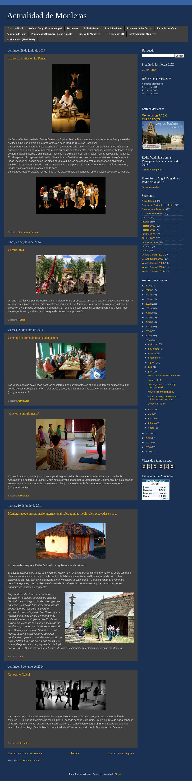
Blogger (119, 774)
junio (151, 371)
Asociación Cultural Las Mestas (158, 205)
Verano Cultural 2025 (153, 271)
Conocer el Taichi (19, 674)
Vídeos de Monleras (89, 33)
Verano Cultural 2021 (153, 254)
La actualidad (15, 28)
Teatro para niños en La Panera (27, 58)
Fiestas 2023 (148, 230)
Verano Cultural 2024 (153, 267)
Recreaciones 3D (115, 33)
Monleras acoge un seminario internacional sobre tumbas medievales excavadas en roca (62, 513)
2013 (148, 433)
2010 (148, 447)
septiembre (154, 357)
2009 (148, 451)
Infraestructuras (150, 242)
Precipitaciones (113, 28)
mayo (151, 409)
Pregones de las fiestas (139, 28)
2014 (148, 340)
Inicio (75, 753)
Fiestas (21, 320)
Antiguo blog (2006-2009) (21, 39)
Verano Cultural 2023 (153, 263)
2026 (148, 285)
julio (150, 367)
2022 (148, 304)
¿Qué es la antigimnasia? (23, 413)
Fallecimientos (91, 28)
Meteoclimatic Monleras (142, 33)
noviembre (154, 348)
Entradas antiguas (121, 753)
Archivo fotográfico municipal (45, 28)
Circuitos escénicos (28, 232)
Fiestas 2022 (148, 226)
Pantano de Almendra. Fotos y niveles (52, 33)
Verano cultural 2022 (152, 259)
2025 (148, 290)
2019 (148, 317)
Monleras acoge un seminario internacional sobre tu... (163, 398)
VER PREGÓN (149, 70)
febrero (152, 423)
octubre (152, 353)
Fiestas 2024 (148, 234)
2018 (148, 322)
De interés (72, 28)
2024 (148, 294)
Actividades (23, 400)
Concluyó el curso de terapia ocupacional (33, 338)
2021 (148, 308)
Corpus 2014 (16, 250)
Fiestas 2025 (148, 238)
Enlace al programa (152, 169)
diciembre (153, 344)
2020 (148, 313)
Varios (21, 656)
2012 (148, 438)
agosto (152, 362)
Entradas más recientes (25, 753)
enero (151, 427)
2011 (148, 442)
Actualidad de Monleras (47, 15)
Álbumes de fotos (16, 33)
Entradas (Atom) (31, 760)
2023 (148, 299)
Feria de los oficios (167, 28)
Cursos (145, 217)
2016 (148, 331)
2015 (148, 335)
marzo (151, 418)
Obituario (146, 246)
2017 (148, 326)
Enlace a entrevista (150, 187)
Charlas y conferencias (154, 209)
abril (150, 414)
